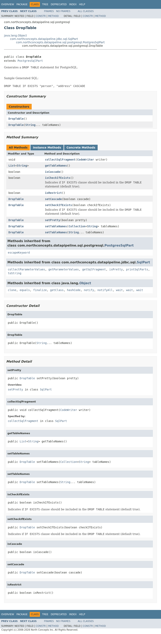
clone (12, 290)
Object (85, 283)
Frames (49, 11)
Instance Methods (47, 147)
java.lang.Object (15, 35)
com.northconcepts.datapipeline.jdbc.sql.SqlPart (44, 38)
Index (73, 4)
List (11, 165)
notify (89, 290)
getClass (57, 290)
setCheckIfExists (58, 205)
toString (14, 273)
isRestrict (53, 192)
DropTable (16, 118)
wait (119, 290)
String (30, 124)
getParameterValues (63, 269)
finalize (40, 290)
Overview (7, 4)
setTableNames (56, 226)
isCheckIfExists (57, 177)
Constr (41, 16)
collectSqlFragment (60, 159)
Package (21, 4)
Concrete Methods (81, 147)
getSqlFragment (94, 269)
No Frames (63, 11)
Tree (45, 4)
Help (82, 4)
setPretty (52, 220)
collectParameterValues (26, 269)
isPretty (116, 269)
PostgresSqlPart (30, 60)
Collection (77, 226)
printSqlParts (137, 269)
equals (25, 290)
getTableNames (56, 165)
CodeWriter (85, 159)
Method (53, 16)
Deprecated (59, 4)
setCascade (53, 199)
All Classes (86, 11)
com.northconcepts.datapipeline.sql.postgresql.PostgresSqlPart (60, 42)
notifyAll (105, 290)
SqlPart (143, 262)
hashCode (73, 290)
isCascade (52, 171)
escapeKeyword (19, 252)
